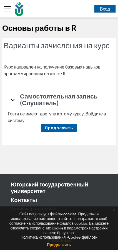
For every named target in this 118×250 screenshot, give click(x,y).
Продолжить (59, 127)
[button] (13, 99)
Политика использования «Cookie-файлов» (59, 237)
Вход (105, 9)
